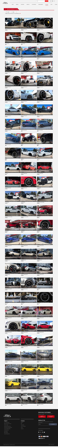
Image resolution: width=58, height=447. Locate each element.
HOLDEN (6, 30)
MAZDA (38, 217)
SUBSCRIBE (53, 424)
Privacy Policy (5, 427)
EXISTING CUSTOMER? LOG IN (42, 416)
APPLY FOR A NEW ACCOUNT (50, 416)
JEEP (5, 44)
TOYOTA (38, 188)
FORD (6, 174)
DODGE (6, 376)
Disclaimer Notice (10, 427)
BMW (21, 145)
